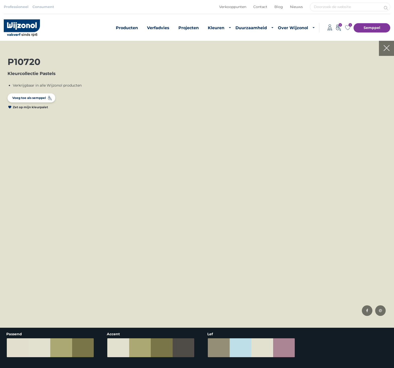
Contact (260, 7)
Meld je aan (373, 218)
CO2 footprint (213, 288)
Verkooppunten (232, 7)
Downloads (276, 281)
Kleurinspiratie (82, 294)
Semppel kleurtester (87, 301)
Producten (127, 27)
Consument (43, 7)
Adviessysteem (123, 355)
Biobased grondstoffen (221, 281)
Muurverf (12, 274)
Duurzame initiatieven (220, 294)
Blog (278, 7)
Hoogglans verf (17, 308)
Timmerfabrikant (146, 303)
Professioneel (16, 7)
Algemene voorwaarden (82, 355)
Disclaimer (13, 355)
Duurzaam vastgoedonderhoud (228, 274)
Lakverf (10, 315)
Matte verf (13, 288)
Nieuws (296, 7)
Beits (8, 294)
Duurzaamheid (251, 27)
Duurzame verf (214, 267)
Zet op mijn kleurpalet (30, 107)
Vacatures (275, 274)
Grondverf (13, 281)
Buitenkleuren (81, 274)
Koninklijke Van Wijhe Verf (166, 355)
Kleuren (216, 27)
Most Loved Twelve (86, 288)
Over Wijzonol (293, 27)
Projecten (188, 27)
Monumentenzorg (147, 310)
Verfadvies (158, 27)
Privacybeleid (42, 355)
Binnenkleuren (82, 267)
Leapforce (383, 363)
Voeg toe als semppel (29, 98)
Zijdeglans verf (17, 301)
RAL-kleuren (80, 281)
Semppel (372, 27)
